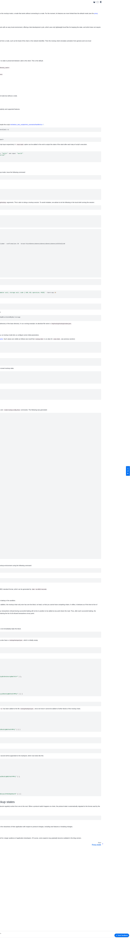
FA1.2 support (8, 82)
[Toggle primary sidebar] (30, 2)
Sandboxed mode (10, 64)
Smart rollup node (9, 106)
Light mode (8, 73)
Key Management (10, 62)
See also (108, 42)
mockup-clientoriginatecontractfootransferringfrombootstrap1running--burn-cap (66, 325)
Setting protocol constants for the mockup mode (115, 25)
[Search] (14, 19)
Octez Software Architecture (12, 95)
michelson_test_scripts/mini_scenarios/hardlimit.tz (50, 143)
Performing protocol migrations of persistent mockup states (115, 38)
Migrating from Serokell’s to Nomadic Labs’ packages (14, 42)
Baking (108, 29)
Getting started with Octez (11, 32)
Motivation (109, 5)
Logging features (8, 84)
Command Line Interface (11, 112)
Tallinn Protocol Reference (11, 122)
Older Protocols (8, 176)
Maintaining (7, 195)
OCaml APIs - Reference (11, 210)
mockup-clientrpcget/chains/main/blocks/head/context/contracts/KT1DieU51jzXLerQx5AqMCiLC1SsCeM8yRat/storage (66, 348)
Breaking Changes (9, 48)
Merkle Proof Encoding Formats (13, 207)
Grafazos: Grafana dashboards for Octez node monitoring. (13, 218)
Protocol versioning (9, 165)
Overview (108, 8)
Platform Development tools (12, 201)
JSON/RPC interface (10, 136)
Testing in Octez (8, 192)
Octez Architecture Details (11, 190)
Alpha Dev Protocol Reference (12, 128)
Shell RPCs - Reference (11, 115)
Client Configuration (11, 59)
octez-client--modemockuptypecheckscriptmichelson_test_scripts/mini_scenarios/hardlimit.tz (66, 148)
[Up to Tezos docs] (11, 14)
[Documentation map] (20, 14)
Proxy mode (8, 70)
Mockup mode (9, 67)
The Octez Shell (8, 98)
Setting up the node (9, 76)
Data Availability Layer (10, 103)
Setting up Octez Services (11, 38)
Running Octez (8, 35)
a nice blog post (62, 917)
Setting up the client (10, 56)
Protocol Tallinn (8, 168)
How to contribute (9, 184)
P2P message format (10, 109)
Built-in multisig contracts (11, 79)
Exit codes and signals (10, 87)
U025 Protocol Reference (11, 125)
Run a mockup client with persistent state (116, 17)
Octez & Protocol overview (11, 26)
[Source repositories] (94, 2)
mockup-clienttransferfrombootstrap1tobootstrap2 (66, 284)
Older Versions (8, 157)
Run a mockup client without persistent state (117, 12)
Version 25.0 (7, 154)
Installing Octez (8, 29)
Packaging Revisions (10, 152)
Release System (8, 149)
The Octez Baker (9, 100)
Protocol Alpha (8, 173)
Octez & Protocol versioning (12, 46)
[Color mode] (101, 1)
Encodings (7, 204)
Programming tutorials (10, 187)
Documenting (7, 198)
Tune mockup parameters (113, 21)
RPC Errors (7, 138)
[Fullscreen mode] (97, 2)
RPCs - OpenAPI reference (12, 141)
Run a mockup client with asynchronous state (113, 33)
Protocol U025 (8, 171)
